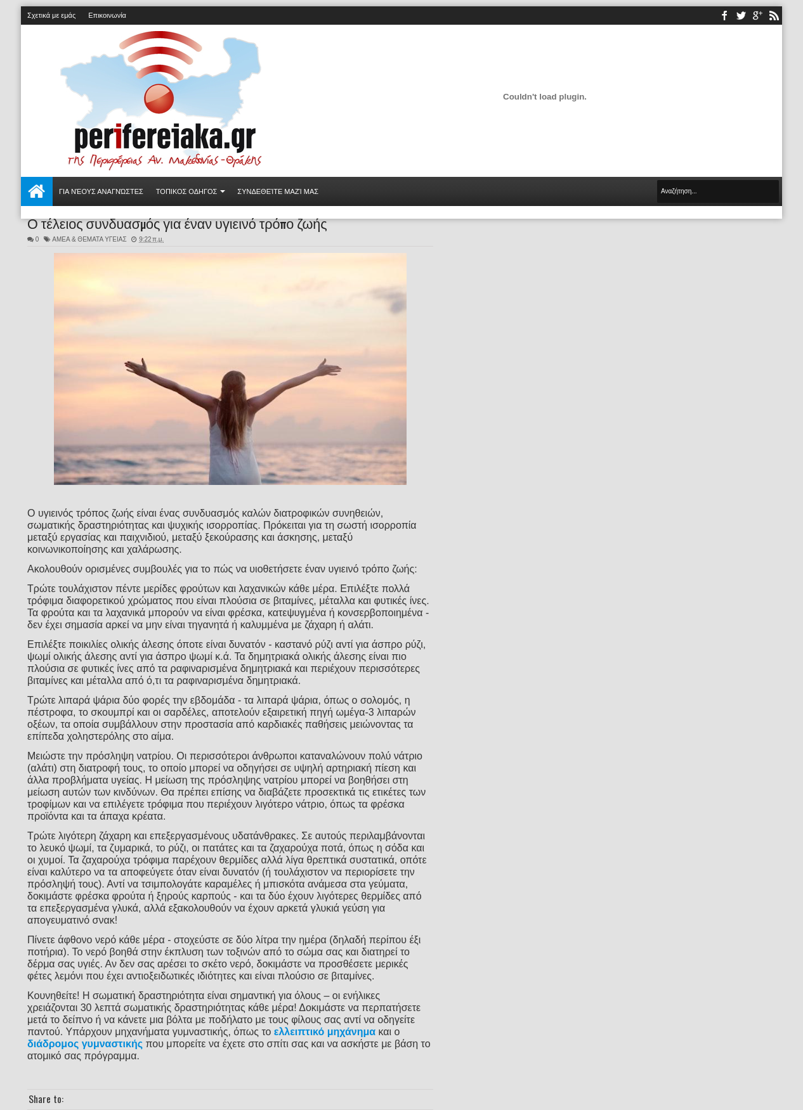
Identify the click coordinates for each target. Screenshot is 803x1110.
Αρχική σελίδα (37, 191)
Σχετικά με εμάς (51, 15)
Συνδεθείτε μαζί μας (277, 191)
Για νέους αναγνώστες (101, 191)
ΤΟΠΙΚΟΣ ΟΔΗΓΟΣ (187, 191)
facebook (724, 15)
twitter (741, 15)
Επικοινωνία (107, 15)
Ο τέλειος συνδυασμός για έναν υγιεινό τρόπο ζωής (177, 222)
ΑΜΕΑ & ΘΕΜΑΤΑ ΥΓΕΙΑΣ (89, 239)
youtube (757, 15)
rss (774, 15)
